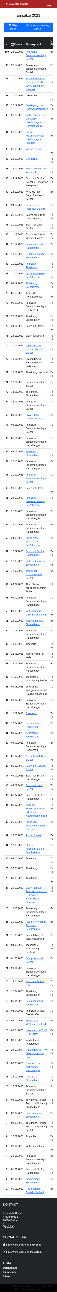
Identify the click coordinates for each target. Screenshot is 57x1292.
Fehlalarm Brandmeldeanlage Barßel (36, 478)
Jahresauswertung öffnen (37, 27)
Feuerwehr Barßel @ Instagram (24, 1252)
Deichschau (32, 159)
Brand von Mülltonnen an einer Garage (36, 825)
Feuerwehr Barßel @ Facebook (23, 1244)
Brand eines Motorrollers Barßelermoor (33, 541)
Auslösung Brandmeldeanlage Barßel (36, 55)
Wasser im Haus (34, 149)
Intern (6, 1276)
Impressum (9, 1272)
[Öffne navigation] (49, 4)
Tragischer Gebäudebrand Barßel (34, 574)
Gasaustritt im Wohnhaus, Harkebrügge (33, 1067)
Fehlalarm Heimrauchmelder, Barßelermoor (35, 501)
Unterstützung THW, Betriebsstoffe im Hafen (36, 1053)
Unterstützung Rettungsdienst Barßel (34, 349)
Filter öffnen (13, 27)
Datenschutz (10, 1268)
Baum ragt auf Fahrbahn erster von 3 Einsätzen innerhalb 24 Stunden (36, 895)
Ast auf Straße (33, 835)
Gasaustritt (31, 713)
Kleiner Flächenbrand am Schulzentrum (35, 849)
